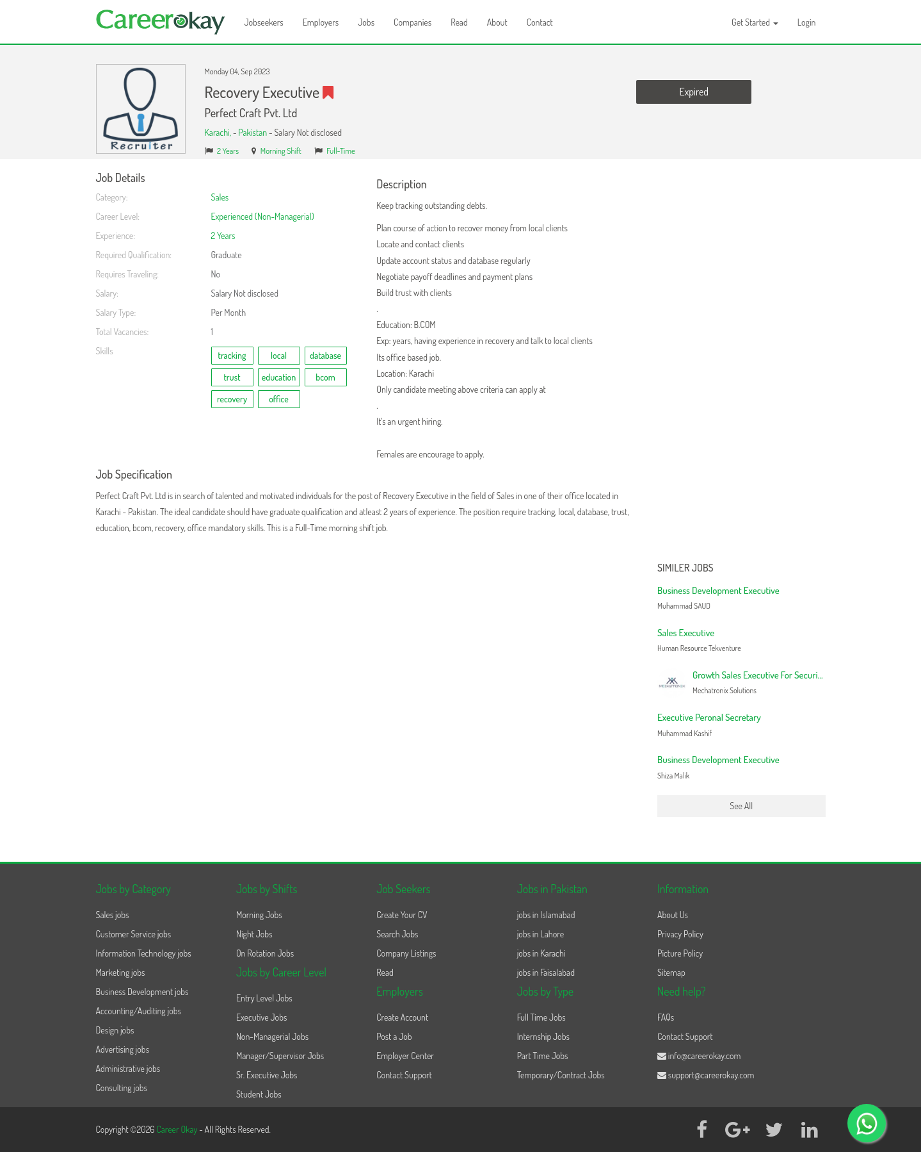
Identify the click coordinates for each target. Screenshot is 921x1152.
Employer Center (405, 1055)
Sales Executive (685, 633)
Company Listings (406, 953)
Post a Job (394, 1036)
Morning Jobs (259, 914)
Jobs (366, 22)
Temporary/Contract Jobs (561, 1074)
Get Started (755, 22)
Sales (220, 197)
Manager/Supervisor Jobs (280, 1055)
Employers (321, 22)
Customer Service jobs (134, 933)
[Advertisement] (741, 364)
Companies (412, 22)
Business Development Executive (718, 590)
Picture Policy (680, 953)
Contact (540, 22)
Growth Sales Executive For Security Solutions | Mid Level (797, 675)
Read (459, 22)
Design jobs (115, 1029)
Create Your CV (401, 914)
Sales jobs (112, 914)
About (497, 22)
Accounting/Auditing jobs (138, 1010)
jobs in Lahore (540, 933)
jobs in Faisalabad (546, 972)
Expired (694, 91)
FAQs (665, 1017)
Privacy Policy (680, 933)
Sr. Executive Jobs (267, 1074)
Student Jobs (259, 1094)
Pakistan (252, 132)
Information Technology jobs (143, 953)
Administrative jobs (128, 1068)
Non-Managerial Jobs (272, 1036)
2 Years (228, 150)
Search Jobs (397, 933)
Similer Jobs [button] (685, 568)
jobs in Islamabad (546, 914)
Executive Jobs (261, 1017)
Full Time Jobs (541, 1017)
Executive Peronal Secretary (709, 717)
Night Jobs (254, 933)
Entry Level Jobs (264, 997)
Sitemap (671, 972)
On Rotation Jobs (265, 953)
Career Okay (177, 1129)
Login (806, 22)
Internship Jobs (543, 1036)
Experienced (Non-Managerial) (262, 216)
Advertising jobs (123, 1049)
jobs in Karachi (541, 953)
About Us (672, 914)
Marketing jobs (120, 972)
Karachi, (219, 132)
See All (741, 805)
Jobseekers (264, 22)
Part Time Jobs (542, 1055)
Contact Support (404, 1074)
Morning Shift (280, 150)
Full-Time (340, 150)
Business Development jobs (142, 991)
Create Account (402, 1017)
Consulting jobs (121, 1087)
